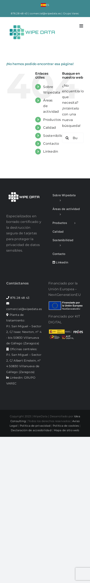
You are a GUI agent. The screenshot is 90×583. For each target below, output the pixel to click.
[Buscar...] (73, 138)
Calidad (49, 128)
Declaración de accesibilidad (31, 430)
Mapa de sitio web (66, 430)
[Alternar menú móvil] (81, 26)
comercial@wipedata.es (45, 13)
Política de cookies (66, 425)
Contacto (51, 144)
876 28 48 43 (19, 13)
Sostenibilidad (55, 136)
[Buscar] (67, 138)
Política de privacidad (35, 425)
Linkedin (50, 151)
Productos (52, 120)
